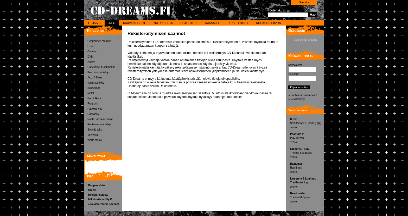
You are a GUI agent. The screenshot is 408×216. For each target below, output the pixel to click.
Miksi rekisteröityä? (100, 199)
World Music (94, 140)
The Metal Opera (306, 198)
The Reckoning (306, 183)
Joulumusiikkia (95, 82)
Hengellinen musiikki (99, 41)
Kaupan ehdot (97, 185)
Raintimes (306, 168)
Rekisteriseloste (98, 194)
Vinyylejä (92, 134)
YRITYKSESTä (163, 22)
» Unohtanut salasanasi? (302, 95)
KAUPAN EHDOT (134, 22)
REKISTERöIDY (238, 22)
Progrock (92, 103)
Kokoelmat (93, 88)
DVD (90, 56)
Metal (90, 93)
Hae (313, 14)
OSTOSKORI (189, 22)
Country (92, 51)
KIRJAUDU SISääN (268, 22)
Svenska (304, 2)
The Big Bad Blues (306, 153)
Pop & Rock (94, 98)
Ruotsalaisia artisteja (99, 124)
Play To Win (306, 138)
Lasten (91, 46)
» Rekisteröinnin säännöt (103, 204)
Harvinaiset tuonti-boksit (101, 67)
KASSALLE (212, 22)
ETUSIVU (94, 22)
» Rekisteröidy (296, 99)
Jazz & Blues (95, 77)
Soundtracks (94, 129)
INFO (112, 22)
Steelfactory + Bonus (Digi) (306, 123)
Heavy (91, 61)
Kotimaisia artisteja (98, 72)
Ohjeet (92, 190)
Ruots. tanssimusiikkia (100, 119)
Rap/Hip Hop (94, 108)
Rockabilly (93, 114)
